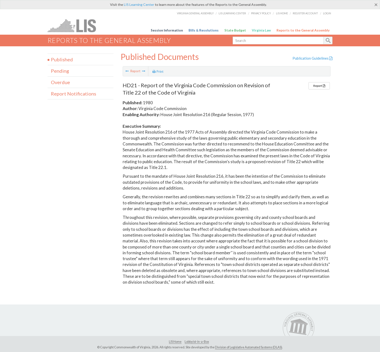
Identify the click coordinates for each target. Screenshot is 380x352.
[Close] (376, 4)
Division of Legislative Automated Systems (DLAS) (248, 347)
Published (62, 59)
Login (327, 13)
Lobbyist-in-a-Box (197, 342)
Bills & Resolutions (204, 30)
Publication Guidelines (312, 58)
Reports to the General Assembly (303, 30)
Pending (60, 71)
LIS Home (282, 13)
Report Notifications (73, 93)
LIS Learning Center (139, 4)
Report (319, 86)
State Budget (235, 30)
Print (158, 71)
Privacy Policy (261, 13)
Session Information (167, 30)
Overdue (60, 82)
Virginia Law (261, 30)
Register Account (305, 13)
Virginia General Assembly (195, 13)
